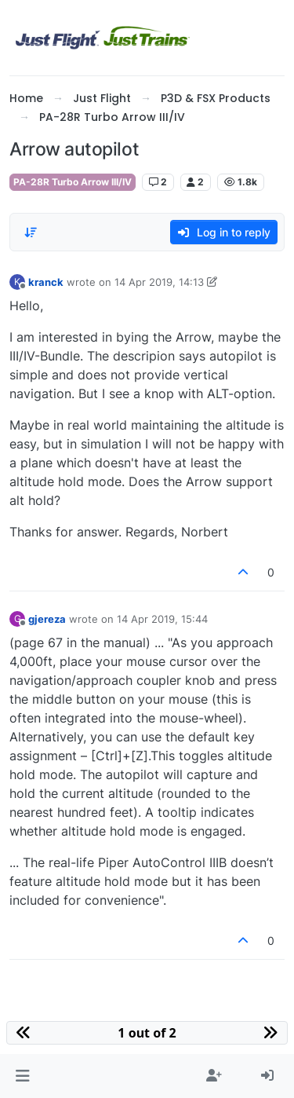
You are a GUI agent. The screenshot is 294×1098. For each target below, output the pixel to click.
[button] (22, 1076)
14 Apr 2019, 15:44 (162, 619)
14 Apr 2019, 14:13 (159, 282)
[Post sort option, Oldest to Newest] (30, 232)
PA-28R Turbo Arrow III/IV (72, 182)
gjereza (47, 619)
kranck (46, 282)
